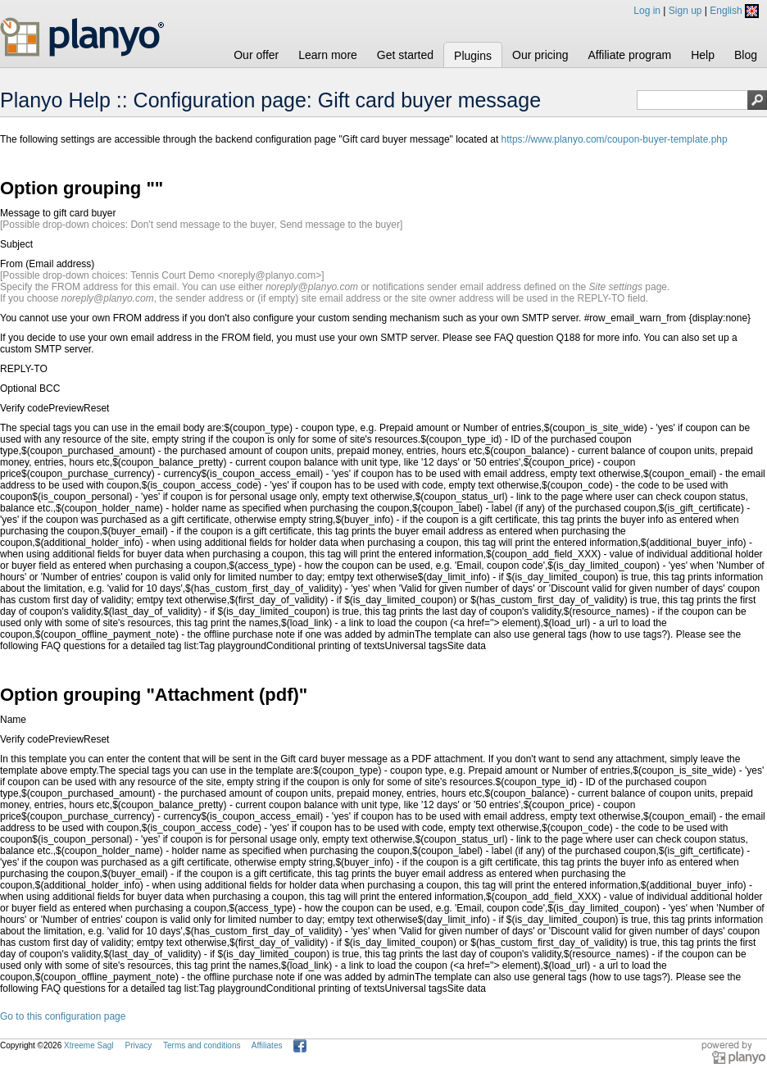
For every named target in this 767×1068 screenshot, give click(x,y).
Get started (405, 54)
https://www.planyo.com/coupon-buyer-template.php (615, 139)
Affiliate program (629, 54)
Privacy (138, 1045)
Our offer (256, 54)
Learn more (327, 54)
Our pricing (540, 54)
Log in (646, 10)
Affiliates (267, 1045)
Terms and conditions (202, 1045)
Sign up (685, 10)
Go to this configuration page (62, 1016)
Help (703, 54)
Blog (745, 54)
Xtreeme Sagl (89, 1045)
